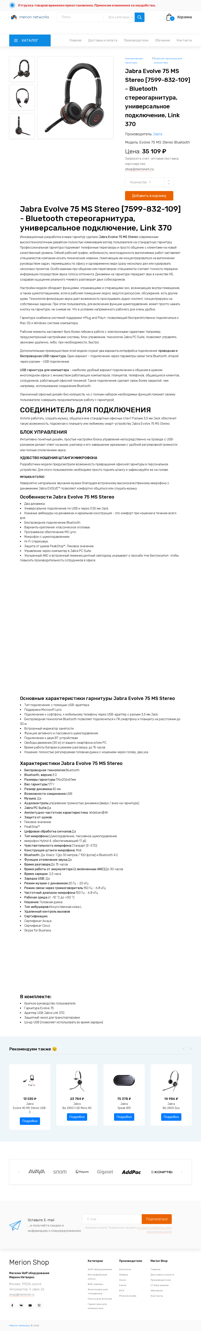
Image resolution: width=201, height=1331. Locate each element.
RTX (121, 1290)
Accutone (125, 1269)
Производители (136, 40)
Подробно (27, 1117)
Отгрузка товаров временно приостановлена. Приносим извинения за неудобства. (87, 5)
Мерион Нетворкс (19, 1325)
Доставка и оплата (102, 40)
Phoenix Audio (127, 1295)
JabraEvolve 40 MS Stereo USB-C (74, 1108)
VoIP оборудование (100, 1269)
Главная (75, 40)
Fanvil (122, 1285)
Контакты (184, 40)
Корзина (184, 17)
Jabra (157, 134)
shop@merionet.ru (139, 169)
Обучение (162, 40)
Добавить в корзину (149, 196)
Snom (122, 1280)
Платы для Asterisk (100, 1298)
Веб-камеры (95, 1284)
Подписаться (156, 1219)
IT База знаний (160, 1285)
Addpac (123, 1274)
